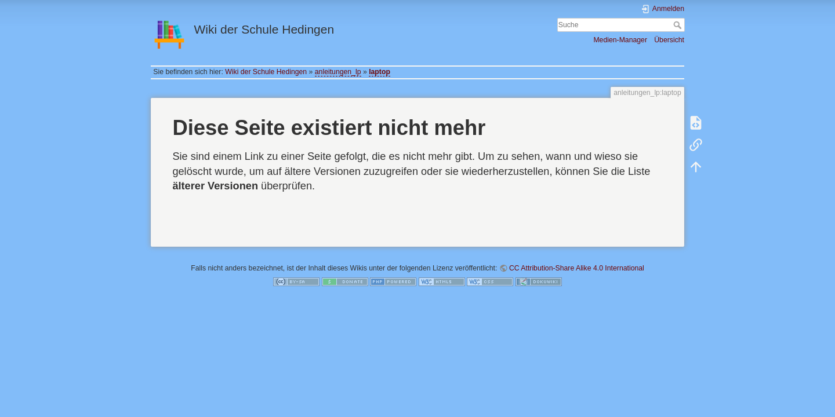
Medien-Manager (620, 40)
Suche (678, 25)
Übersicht (669, 40)
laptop (379, 72)
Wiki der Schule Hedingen (266, 72)
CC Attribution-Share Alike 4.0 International (576, 268)
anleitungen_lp (338, 72)
